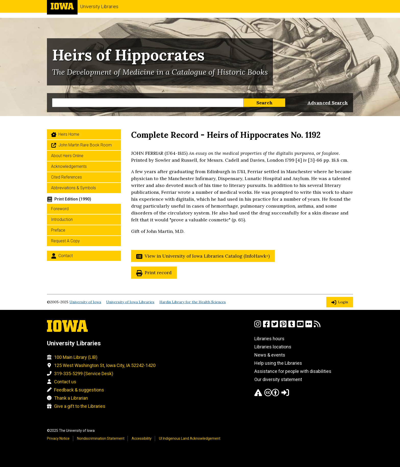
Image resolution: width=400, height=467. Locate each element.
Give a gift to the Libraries (79, 406)
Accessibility (142, 438)
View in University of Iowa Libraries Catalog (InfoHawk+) (207, 256)
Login (343, 302)
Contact (65, 255)
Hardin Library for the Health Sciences (192, 302)
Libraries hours (269, 338)
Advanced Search (327, 103)
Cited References (66, 177)
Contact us (65, 381)
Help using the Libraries (278, 363)
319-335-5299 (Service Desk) (83, 373)
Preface (58, 230)
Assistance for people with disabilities (292, 371)
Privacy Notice (58, 438)
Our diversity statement (278, 379)
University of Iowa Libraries (130, 302)
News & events (269, 355)
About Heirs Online (67, 155)
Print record (158, 272)
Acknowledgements (69, 166)
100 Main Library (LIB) (75, 357)
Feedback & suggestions (79, 390)
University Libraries (99, 6)
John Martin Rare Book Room (85, 145)
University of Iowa (85, 302)
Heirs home (68, 134)
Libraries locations (272, 346)
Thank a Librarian (71, 398)
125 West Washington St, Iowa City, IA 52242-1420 (105, 365)
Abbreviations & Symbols (73, 187)
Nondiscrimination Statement (100, 438)
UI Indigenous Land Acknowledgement (189, 438)
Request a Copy (65, 240)
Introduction (62, 219)
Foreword (60, 208)
